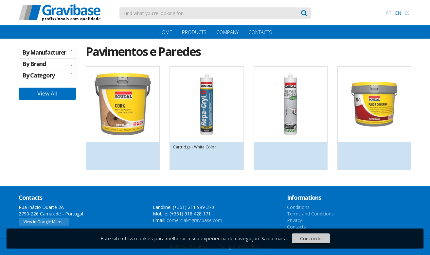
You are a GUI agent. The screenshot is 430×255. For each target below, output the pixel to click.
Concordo (311, 238)
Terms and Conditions (310, 214)
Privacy (294, 220)
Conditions (298, 207)
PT (389, 13)
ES (407, 13)
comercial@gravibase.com (194, 220)
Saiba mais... (274, 238)
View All (47, 93)
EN (398, 13)
